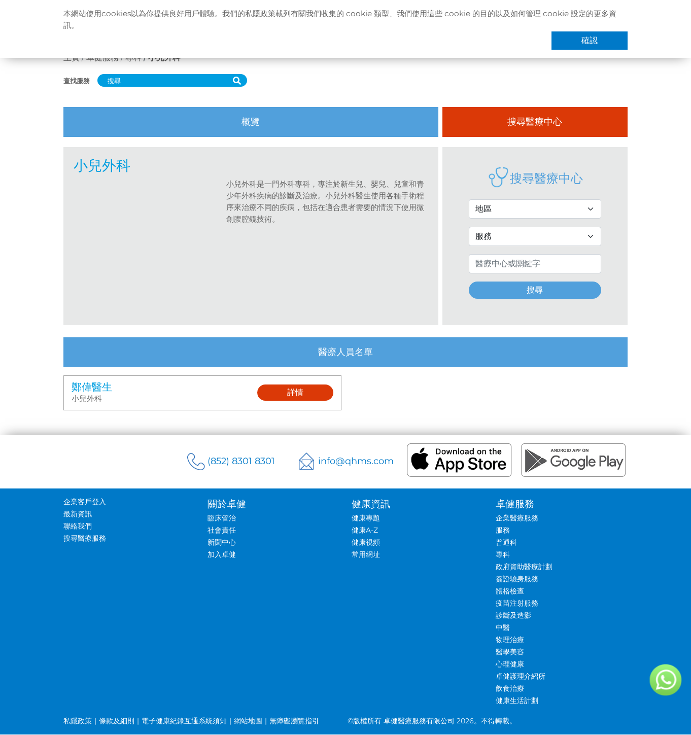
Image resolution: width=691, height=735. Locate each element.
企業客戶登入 (83, 502)
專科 (503, 554)
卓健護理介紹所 (521, 676)
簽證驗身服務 (517, 579)
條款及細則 (115, 721)
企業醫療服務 (517, 518)
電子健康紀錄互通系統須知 (183, 721)
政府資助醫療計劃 (524, 567)
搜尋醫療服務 (83, 538)
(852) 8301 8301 (240, 461)
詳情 (295, 393)
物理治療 (510, 640)
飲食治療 (510, 688)
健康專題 (366, 518)
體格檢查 (510, 591)
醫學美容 (510, 652)
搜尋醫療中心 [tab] (535, 121)
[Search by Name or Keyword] (535, 263)
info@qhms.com (356, 461)
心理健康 (510, 664)
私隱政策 (272, 14)
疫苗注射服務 (517, 603)
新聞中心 (221, 542)
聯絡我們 (76, 526)
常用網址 (366, 554)
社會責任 (221, 530)
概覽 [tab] (250, 121)
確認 (590, 41)
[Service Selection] (535, 236)
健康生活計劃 (517, 701)
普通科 (506, 542)
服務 (503, 530)
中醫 (503, 628)
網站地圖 (247, 721)
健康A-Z (365, 530)
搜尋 (536, 290)
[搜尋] (161, 80)
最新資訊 (76, 514)
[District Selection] (535, 209)
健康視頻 (366, 542)
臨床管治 (221, 518)
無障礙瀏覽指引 (293, 721)
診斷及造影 (514, 615)
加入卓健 (221, 554)
